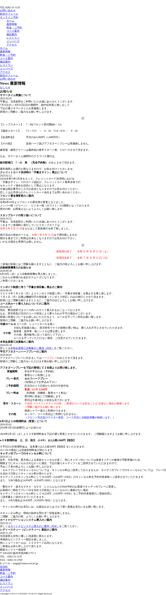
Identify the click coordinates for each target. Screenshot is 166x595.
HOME (4, 566)
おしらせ (5, 87)
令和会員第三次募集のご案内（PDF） (32, 348)
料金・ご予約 (14, 27)
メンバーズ (12, 41)
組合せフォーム (9, 14)
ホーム (10, 20)
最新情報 (11, 24)
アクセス (11, 44)
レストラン (12, 37)
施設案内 (11, 34)
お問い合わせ (8, 10)
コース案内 (12, 31)
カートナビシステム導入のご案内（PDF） (34, 526)
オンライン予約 (9, 17)
